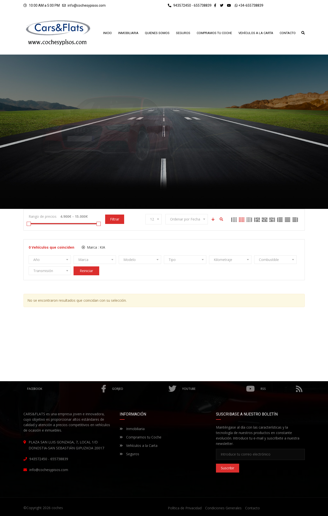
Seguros (129, 454)
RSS (281, 388)
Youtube (218, 388)
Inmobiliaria (132, 428)
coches (57, 507)
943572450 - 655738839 (190, 5)
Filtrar (114, 219)
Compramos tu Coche (140, 437)
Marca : (93, 247)
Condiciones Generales (223, 508)
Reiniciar (86, 270)
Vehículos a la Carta (138, 445)
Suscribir (227, 468)
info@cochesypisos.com (87, 5)
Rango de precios (43, 216)
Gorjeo (144, 388)
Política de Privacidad (185, 508)
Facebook (66, 388)
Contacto (252, 508)
